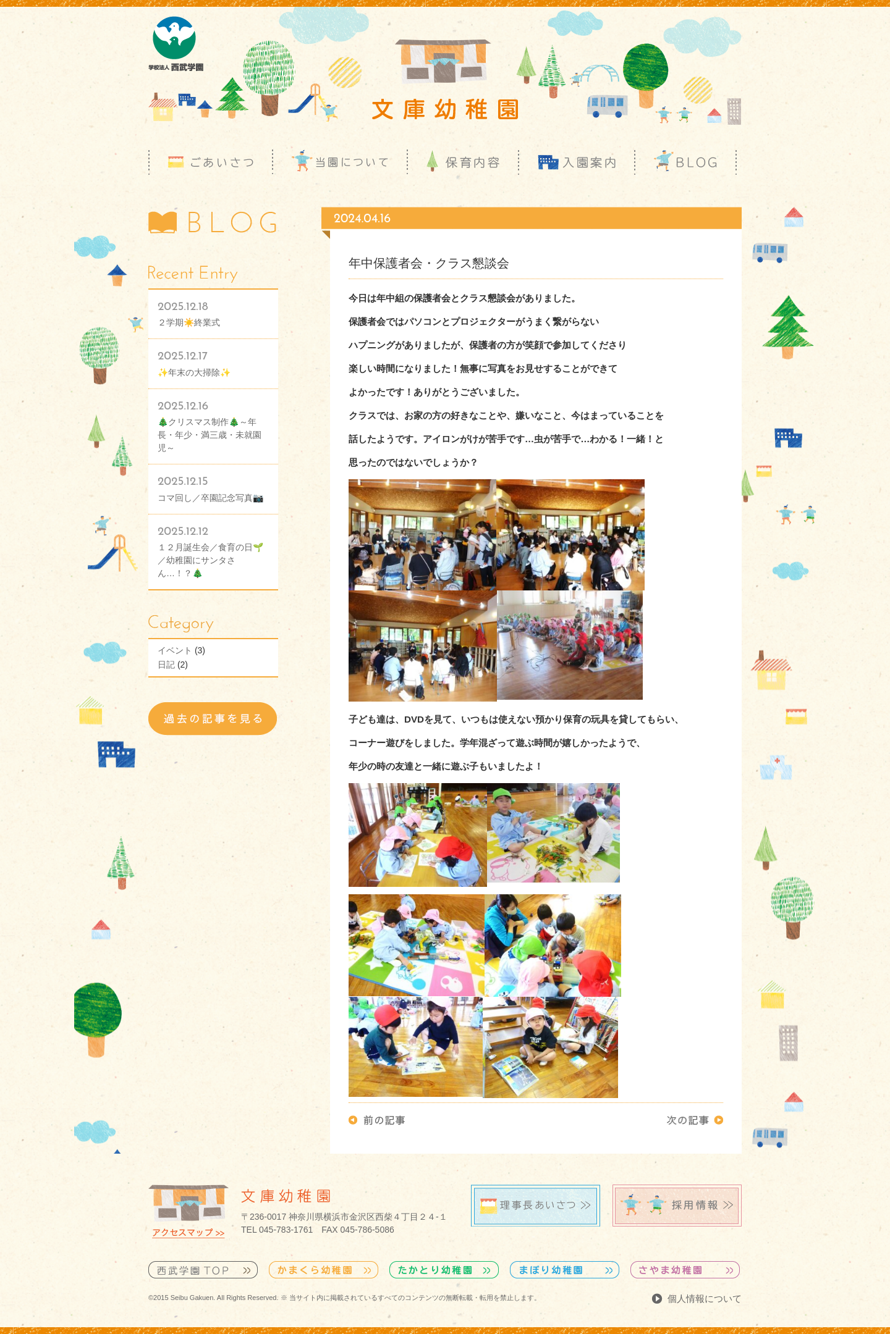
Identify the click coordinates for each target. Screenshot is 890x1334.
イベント (175, 650)
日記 (166, 664)
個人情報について (705, 1298)
